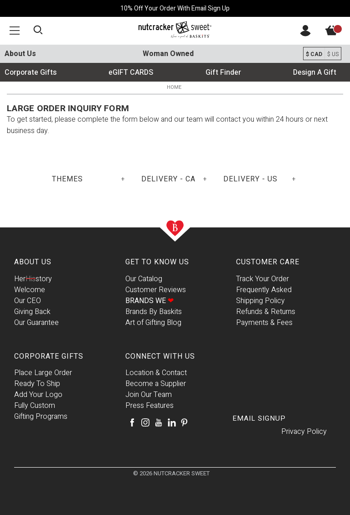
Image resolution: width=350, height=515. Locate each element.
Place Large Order (43, 372)
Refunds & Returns (265, 311)
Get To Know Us (157, 262)
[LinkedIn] (172, 422)
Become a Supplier (155, 383)
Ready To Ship (37, 383)
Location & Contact (156, 372)
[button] (14, 30)
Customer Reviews (155, 289)
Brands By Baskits (153, 311)
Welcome (29, 289)
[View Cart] (336, 33)
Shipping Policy (260, 300)
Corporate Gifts (31, 72)
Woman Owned (168, 53)
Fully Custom (34, 405)
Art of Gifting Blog (153, 322)
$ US (333, 54)
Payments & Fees (264, 322)
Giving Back (32, 311)
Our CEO (27, 300)
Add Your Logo (38, 394)
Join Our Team (148, 394)
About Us (20, 53)
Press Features (149, 405)
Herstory (33, 278)
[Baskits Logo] (175, 30)
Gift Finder (223, 72)
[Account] (305, 34)
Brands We (149, 300)
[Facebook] (132, 422)
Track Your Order (262, 278)
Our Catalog (143, 278)
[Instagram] (145, 422)
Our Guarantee (36, 322)
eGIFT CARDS (130, 72)
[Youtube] (158, 422)
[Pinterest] (184, 422)
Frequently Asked (264, 289)
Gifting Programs (40, 416)
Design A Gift (314, 72)
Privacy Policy (304, 431)
